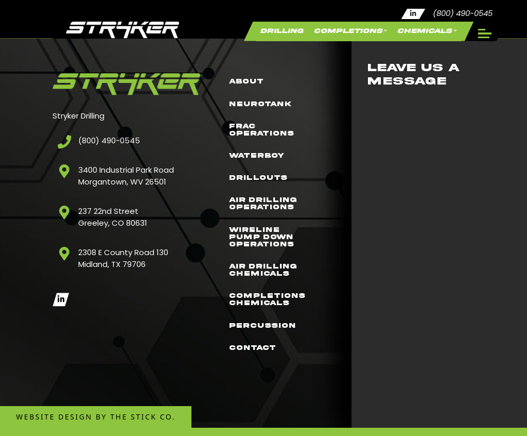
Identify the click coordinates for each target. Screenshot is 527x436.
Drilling (248, 33)
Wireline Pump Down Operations (267, 240)
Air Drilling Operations (269, 201)
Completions (326, 33)
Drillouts (263, 171)
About (250, 59)
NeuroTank (266, 85)
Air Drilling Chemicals (269, 279)
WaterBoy (262, 146)
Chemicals (417, 33)
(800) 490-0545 (463, 13)
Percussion (268, 344)
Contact (257, 369)
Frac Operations (267, 115)
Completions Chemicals (273, 313)
